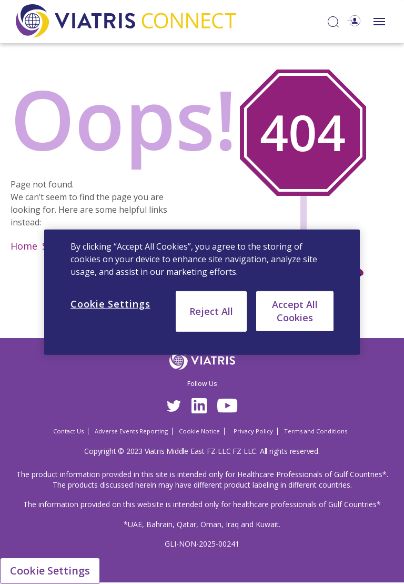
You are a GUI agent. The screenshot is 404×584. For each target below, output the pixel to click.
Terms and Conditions (315, 431)
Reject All (211, 310)
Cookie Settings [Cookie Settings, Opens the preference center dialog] (110, 303)
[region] (202, 291)
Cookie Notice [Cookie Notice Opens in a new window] (199, 431)
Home (24, 246)
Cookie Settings (50, 570)
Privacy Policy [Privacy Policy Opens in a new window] (253, 431)
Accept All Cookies (295, 310)
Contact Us (68, 431)
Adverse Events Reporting (131, 431)
